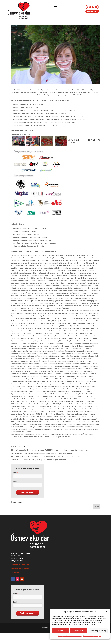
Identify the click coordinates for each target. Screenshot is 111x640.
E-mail (15, 488)
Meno (15, 480)
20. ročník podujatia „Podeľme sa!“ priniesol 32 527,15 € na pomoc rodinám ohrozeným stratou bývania (50, 457)
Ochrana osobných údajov (92, 636)
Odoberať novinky (27, 500)
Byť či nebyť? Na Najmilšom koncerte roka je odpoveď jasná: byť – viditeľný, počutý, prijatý (45, 464)
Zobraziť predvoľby (97, 631)
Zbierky (42, 29)
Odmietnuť (78, 631)
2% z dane (92, 7)
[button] (106, 611)
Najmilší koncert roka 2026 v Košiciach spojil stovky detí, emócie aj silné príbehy (41, 460)
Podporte (92, 12)
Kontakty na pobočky (20, 572)
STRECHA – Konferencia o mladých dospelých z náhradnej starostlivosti (38, 467)
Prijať (60, 631)
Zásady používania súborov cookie (70, 636)
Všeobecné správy (30, 29)
